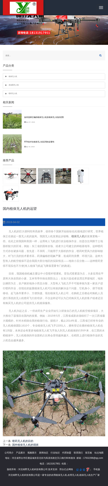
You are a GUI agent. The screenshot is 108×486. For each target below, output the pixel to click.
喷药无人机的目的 (22, 440)
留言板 (88, 452)
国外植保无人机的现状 (25, 444)
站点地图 (98, 452)
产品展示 (20, 452)
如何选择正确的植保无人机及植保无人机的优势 (44, 117)
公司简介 (9, 452)
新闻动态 (43, 452)
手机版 (96, 469)
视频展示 (32, 452)
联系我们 (78, 452)
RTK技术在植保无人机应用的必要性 (39, 142)
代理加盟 (66, 452)
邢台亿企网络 (66, 469)
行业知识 (55, 452)
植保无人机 (13, 76)
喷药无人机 (13, 93)
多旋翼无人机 (14, 85)
